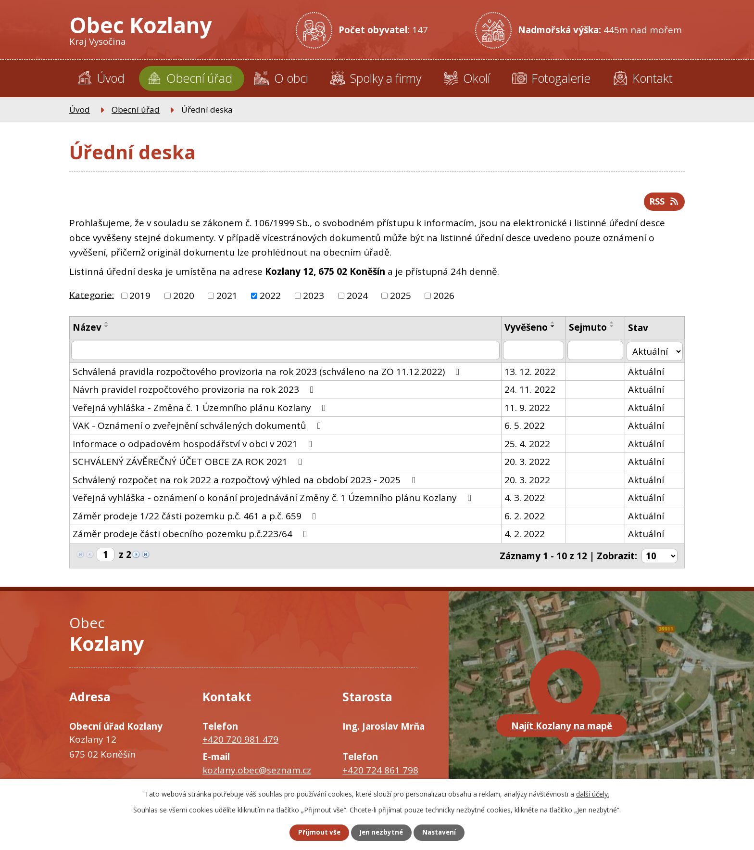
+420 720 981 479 (240, 740)
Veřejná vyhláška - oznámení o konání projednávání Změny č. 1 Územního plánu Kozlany (274, 500)
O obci (291, 78)
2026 (443, 298)
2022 (270, 298)
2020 (183, 298)
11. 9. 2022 (529, 409)
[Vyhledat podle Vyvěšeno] (535, 353)
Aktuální (648, 373)
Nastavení (444, 832)
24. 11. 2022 (531, 392)
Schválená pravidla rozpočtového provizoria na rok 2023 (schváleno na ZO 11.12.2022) (268, 373)
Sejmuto (590, 330)
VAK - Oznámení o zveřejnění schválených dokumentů (199, 428)
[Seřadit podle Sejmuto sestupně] (614, 329)
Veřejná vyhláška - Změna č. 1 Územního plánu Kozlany (201, 409)
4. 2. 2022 (526, 536)
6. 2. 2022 (526, 518)
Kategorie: (91, 297)
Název (87, 330)
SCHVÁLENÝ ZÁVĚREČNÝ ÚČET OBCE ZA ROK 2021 (189, 464)
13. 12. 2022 (531, 373)
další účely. (592, 793)
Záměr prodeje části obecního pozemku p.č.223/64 (192, 536)
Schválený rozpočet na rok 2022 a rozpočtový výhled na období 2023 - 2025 (246, 482)
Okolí (476, 78)
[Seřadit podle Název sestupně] (106, 329)
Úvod (111, 78)
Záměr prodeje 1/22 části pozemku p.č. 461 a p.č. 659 (196, 518)
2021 (227, 298)
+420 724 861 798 (380, 771)
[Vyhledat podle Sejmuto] (597, 353)
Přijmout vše (314, 832)
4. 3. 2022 (526, 500)
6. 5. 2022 (526, 428)
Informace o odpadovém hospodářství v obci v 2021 (194, 445)
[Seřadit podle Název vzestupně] (106, 325)
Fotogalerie (561, 78)
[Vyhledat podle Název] (286, 353)
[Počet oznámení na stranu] (659, 557)
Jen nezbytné (381, 832)
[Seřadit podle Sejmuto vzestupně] (614, 325)
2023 (313, 298)
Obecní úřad (199, 78)
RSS (663, 203)
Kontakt (652, 78)
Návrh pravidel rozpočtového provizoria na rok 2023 (195, 392)
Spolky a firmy (385, 78)
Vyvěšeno (527, 330)
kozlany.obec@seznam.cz (256, 771)
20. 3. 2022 (529, 464)
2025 (400, 298)
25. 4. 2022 (529, 445)
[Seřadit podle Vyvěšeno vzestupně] (554, 325)
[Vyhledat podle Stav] (655, 353)
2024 (357, 298)
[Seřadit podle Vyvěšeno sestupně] (554, 329)
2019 (140, 298)
